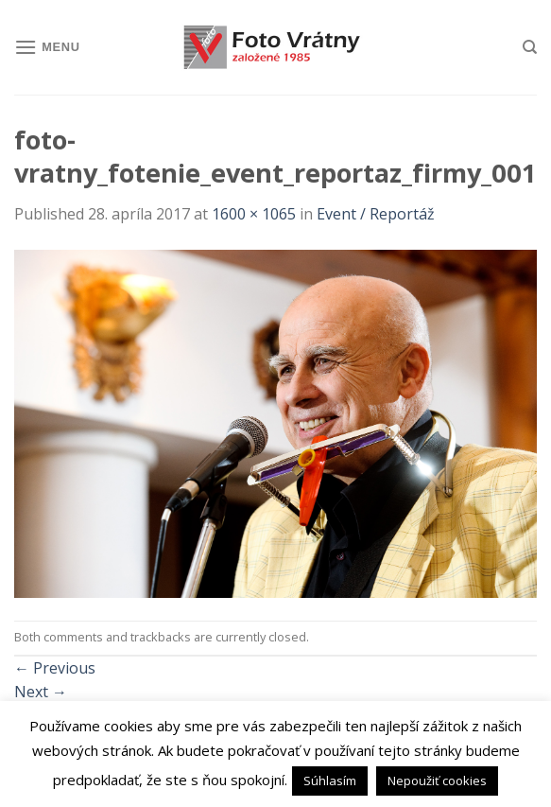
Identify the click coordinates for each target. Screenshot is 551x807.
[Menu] (47, 47)
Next (40, 691)
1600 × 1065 (254, 213)
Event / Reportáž (376, 213)
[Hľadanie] (530, 47)
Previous (54, 668)
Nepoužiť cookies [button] (437, 780)
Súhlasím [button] (329, 780)
